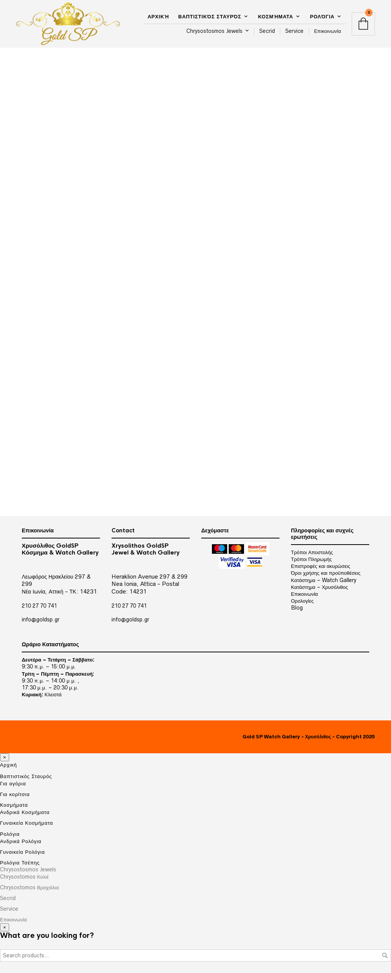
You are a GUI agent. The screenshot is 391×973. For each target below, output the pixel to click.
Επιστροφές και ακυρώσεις (320, 566)
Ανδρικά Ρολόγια (20, 841)
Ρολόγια (322, 16)
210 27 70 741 (39, 606)
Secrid (267, 31)
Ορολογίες (302, 601)
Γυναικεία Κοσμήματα (26, 823)
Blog (297, 608)
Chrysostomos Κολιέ (24, 877)
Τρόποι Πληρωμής (311, 559)
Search (385, 955)
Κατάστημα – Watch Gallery (323, 580)
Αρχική (158, 16)
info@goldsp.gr (41, 619)
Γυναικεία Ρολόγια (22, 852)
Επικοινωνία (327, 31)
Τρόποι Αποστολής (312, 552)
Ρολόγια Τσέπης (20, 862)
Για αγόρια (13, 783)
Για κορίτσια (15, 794)
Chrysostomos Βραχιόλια (29, 887)
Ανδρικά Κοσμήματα (25, 812)
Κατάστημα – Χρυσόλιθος (319, 587)
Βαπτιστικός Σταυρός (209, 16)
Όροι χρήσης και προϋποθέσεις (325, 573)
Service (294, 31)
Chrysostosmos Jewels (214, 31)
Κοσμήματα (275, 16)
